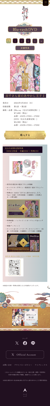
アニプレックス (41, 365)
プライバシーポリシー (23, 365)
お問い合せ (7, 365)
